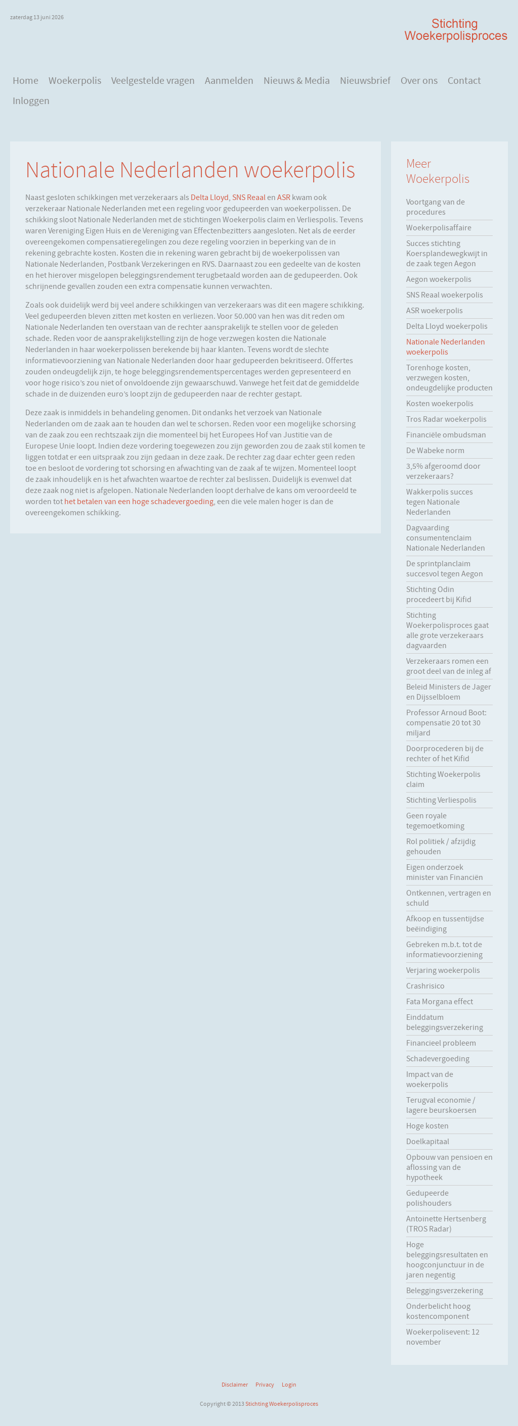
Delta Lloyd (210, 197)
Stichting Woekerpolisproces (281, 1403)
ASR (283, 197)
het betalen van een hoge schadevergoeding (138, 501)
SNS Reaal (249, 197)
